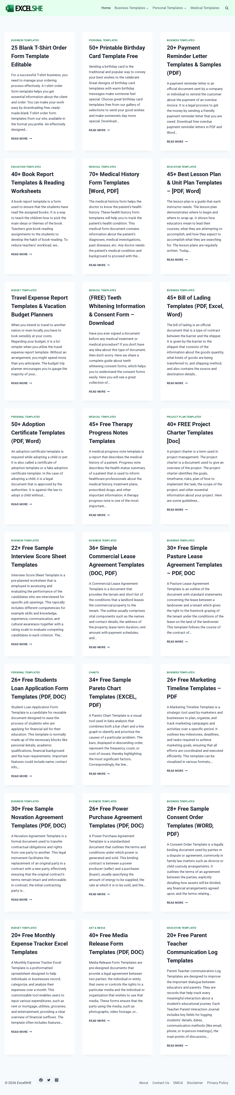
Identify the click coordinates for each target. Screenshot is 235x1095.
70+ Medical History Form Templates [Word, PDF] (114, 182)
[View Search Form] (226, 8)
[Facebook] (40, 1080)
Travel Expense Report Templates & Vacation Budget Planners (39, 306)
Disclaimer (195, 1083)
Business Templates (25, 40)
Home (106, 8)
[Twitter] (48, 1080)
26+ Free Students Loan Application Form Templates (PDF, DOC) (39, 688)
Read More (21, 138)
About (143, 1083)
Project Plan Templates (184, 416)
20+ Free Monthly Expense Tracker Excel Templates (39, 943)
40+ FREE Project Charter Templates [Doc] (190, 432)
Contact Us (160, 1083)
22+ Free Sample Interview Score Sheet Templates (38, 556)
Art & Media (97, 928)
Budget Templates (24, 290)
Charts (94, 672)
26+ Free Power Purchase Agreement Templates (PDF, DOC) (116, 817)
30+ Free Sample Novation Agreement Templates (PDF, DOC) (38, 817)
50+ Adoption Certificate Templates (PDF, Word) (38, 432)
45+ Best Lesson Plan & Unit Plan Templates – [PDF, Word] (194, 182)
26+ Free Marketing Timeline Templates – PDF (194, 688)
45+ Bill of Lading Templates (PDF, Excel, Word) (195, 306)
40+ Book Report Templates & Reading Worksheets (38, 182)
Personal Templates (103, 40)
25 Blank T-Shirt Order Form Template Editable (39, 56)
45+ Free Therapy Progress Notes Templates (111, 432)
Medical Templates (205, 8)
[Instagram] (56, 1080)
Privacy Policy (217, 1083)
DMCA (178, 1083)
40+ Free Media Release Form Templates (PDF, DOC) (116, 943)
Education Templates (26, 166)
